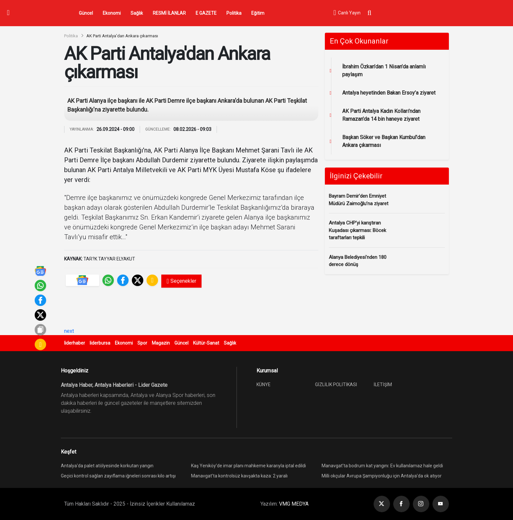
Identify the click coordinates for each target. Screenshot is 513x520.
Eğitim (257, 13)
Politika (233, 13)
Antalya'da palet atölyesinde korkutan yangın (107, 465)
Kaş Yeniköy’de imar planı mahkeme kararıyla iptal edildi (248, 465)
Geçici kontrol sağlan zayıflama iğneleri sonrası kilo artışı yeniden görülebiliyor (118, 476)
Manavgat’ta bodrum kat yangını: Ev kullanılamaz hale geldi (382, 465)
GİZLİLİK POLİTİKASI (336, 384)
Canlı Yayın (347, 13)
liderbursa (100, 343)
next (69, 331)
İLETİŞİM (383, 384)
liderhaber (74, 343)
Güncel (86, 13)
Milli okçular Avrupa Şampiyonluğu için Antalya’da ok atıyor (382, 475)
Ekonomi (112, 13)
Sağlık (137, 13)
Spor (142, 343)
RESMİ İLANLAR (169, 13)
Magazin (161, 343)
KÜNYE (263, 384)
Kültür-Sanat (206, 343)
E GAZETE (206, 13)
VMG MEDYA (294, 504)
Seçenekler (181, 281)
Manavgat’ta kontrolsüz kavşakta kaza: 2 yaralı (239, 475)
